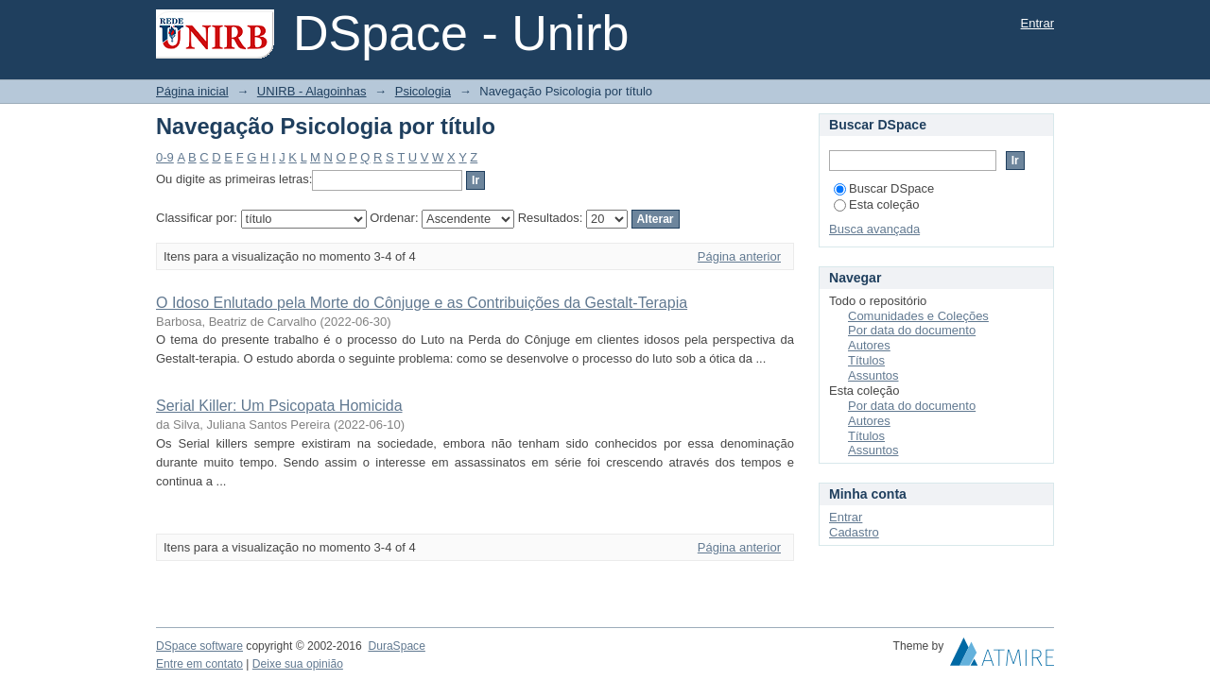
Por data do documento (912, 330)
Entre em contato (199, 664)
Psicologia (423, 91)
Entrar (1037, 23)
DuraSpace (396, 646)
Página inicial (192, 91)
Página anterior (739, 256)
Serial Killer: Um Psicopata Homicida (279, 406)
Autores (869, 345)
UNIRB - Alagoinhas (312, 91)
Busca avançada (874, 229)
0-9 (165, 157)
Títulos (866, 360)
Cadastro (854, 532)
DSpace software (199, 646)
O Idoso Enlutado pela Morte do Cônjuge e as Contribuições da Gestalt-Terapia (421, 303)
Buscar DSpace (884, 188)
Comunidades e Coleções (918, 316)
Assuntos (873, 375)
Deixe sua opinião (297, 664)
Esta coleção (876, 204)
